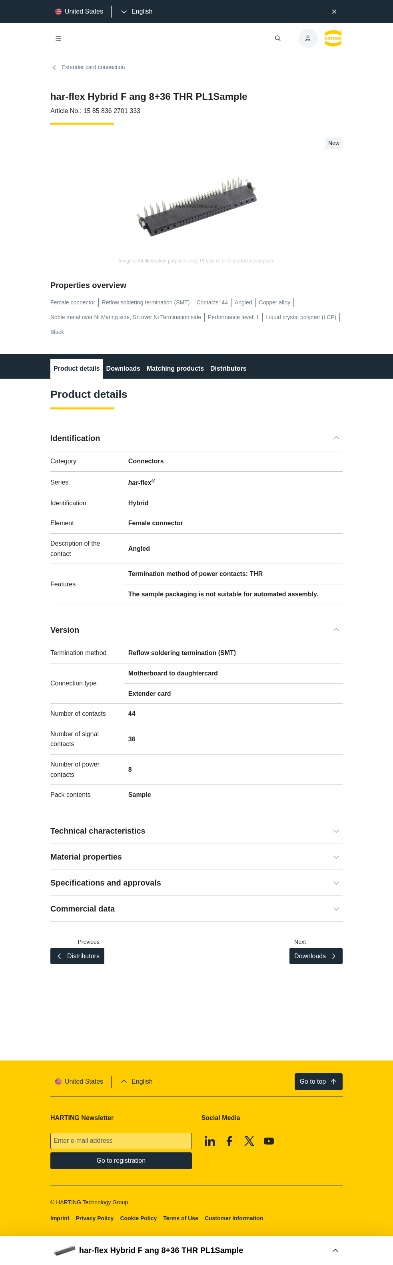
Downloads (123, 368)
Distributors (228, 368)
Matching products (175, 368)
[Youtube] (269, 1140)
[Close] (334, 11)
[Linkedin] (209, 1140)
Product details (77, 368)
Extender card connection (87, 67)
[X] (249, 1140)
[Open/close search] (277, 38)
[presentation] (136, 11)
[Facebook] (229, 1140)
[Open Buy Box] (196, 1250)
